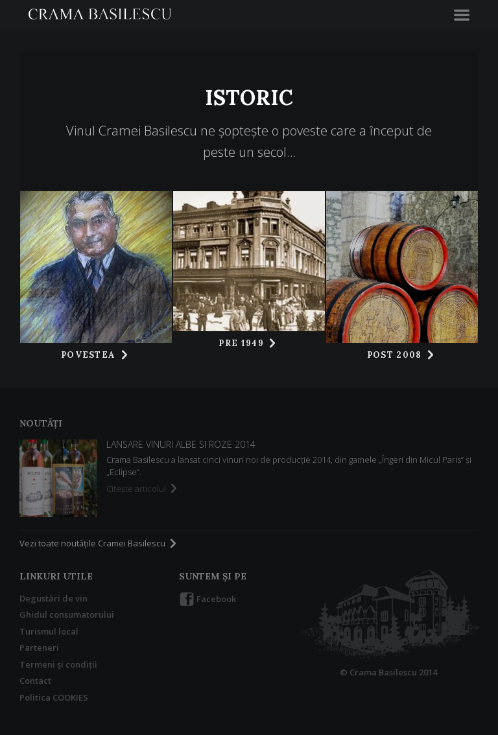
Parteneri (39, 647)
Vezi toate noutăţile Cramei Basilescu (99, 543)
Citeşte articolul (143, 489)
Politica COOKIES (53, 697)
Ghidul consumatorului (66, 614)
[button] (462, 15)
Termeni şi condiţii (58, 664)
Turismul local (48, 631)
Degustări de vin (53, 598)
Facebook (207, 599)
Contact (35, 680)
